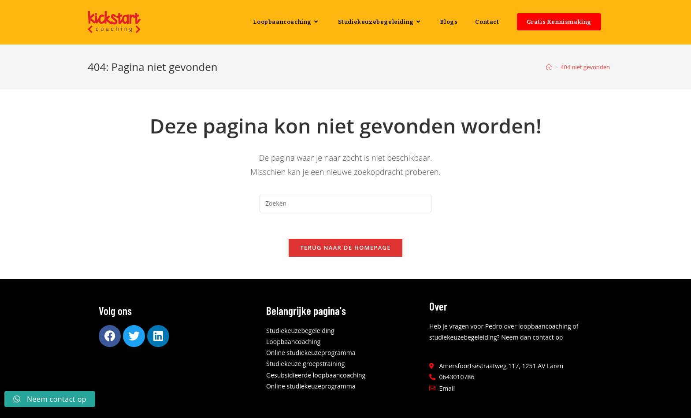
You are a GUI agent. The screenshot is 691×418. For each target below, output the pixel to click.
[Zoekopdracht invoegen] (345, 203)
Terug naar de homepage (345, 248)
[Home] (549, 67)
